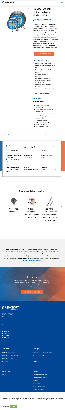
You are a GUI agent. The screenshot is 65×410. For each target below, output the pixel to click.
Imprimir (48, 19)
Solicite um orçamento (31, 292)
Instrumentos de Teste (8, 358)
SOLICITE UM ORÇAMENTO (44, 54)
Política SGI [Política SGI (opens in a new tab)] (36, 383)
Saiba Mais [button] (5, 406)
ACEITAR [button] (13, 406)
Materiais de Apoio (7, 371)
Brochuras (4, 368)
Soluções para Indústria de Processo (43, 352)
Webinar (4, 374)
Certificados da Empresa (40, 374)
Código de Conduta (38, 389)
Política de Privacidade (39, 386)
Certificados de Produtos (40, 377)
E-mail (36, 21)
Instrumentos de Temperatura (10, 355)
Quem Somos (37, 365)
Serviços (35, 380)
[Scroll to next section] (32, 263)
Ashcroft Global (37, 368)
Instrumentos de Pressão (8, 352)
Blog (3, 325)
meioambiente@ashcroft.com (32, 260)
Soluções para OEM (38, 355)
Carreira (4, 323)
